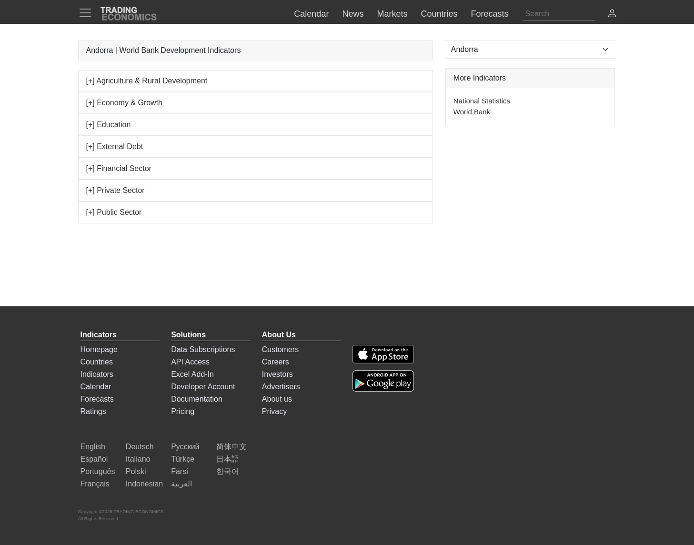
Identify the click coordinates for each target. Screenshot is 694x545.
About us (277, 399)
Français (95, 484)
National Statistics (481, 101)
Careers (275, 362)
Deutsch (140, 447)
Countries (96, 362)
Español (94, 459)
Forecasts (97, 399)
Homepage (99, 349)
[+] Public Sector (114, 212)
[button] (612, 14)
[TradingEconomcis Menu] (88, 13)
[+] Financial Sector (118, 168)
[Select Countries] (530, 49)
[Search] (558, 14)
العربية (181, 484)
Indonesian (144, 484)
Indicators (96, 374)
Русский (185, 447)
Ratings (93, 411)
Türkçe (182, 459)
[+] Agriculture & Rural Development (147, 81)
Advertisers (281, 387)
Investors (277, 374)
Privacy (274, 411)
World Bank (471, 112)
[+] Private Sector (115, 190)
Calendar (95, 387)
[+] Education (108, 125)
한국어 (227, 471)
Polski (136, 471)
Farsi (179, 471)
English (92, 447)
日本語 (227, 459)
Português (97, 471)
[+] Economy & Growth (124, 103)
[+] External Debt (114, 146)
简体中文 (231, 447)
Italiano (138, 459)
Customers (280, 349)
